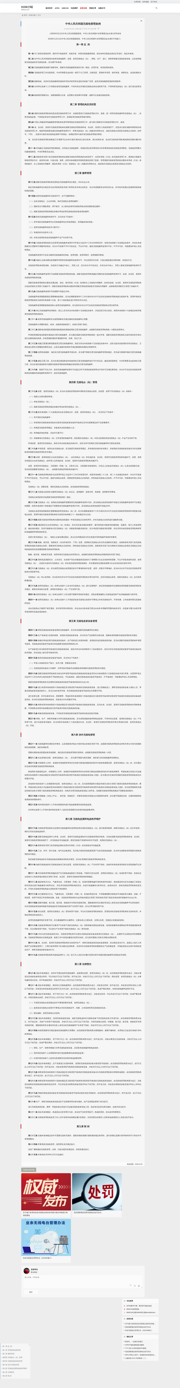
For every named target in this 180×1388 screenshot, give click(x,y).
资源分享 (92, 8)
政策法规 (83, 8)
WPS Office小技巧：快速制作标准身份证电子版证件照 (144, 74)
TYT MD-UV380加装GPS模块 (135, 67)
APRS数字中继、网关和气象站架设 (139, 25)
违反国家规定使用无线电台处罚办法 (138, 46)
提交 (30, 1367)
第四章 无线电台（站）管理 (12, 1357)
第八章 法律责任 (8, 1372)
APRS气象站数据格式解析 (134, 64)
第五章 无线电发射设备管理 (12, 1361)
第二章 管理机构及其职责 (12, 1350)
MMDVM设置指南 (132, 28)
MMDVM (65, 8)
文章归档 (137, 2)
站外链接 (145, 2)
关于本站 (154, 2)
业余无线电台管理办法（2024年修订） (139, 50)
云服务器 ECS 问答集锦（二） (136, 77)
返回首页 (49, 8)
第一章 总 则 (7, 1346)
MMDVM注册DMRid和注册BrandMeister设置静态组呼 (145, 32)
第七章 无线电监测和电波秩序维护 (15, 1368)
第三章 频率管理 (8, 1354)
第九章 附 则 (7, 1376)
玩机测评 (74, 8)
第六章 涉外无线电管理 (11, 1365)
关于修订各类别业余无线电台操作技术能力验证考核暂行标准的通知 (32, 1335)
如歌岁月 (101, 8)
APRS (57, 8)
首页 (25, 15)
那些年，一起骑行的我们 (134, 61)
